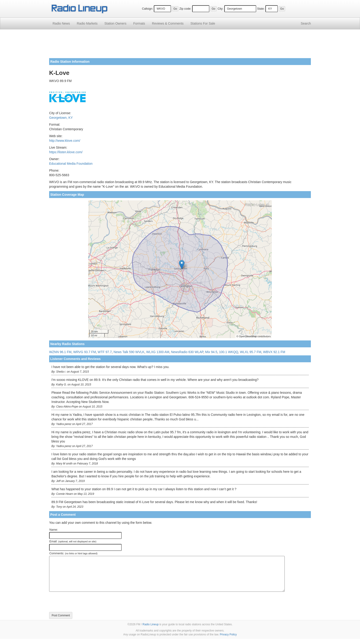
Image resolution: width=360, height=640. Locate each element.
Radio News (61, 23)
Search (306, 23)
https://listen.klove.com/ (66, 152)
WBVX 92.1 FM (274, 352)
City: (220, 8)
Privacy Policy (228, 634)
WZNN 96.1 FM (60, 352)
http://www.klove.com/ (64, 140)
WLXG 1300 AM (157, 352)
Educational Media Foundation (71, 163)
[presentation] (84, 602)
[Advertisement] (180, 45)
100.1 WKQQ (228, 352)
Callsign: (147, 8)
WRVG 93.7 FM (84, 352)
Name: (53, 529)
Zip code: (185, 8)
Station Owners (115, 23)
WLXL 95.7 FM (250, 352)
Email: (72, 541)
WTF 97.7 (105, 352)
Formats (139, 23)
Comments (168, 23)
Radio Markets (87, 23)
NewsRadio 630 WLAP (187, 352)
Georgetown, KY (61, 117)
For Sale (203, 23)
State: (261, 8)
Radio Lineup (151, 624)
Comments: (73, 553)
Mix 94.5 (211, 352)
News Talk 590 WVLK (129, 352)
